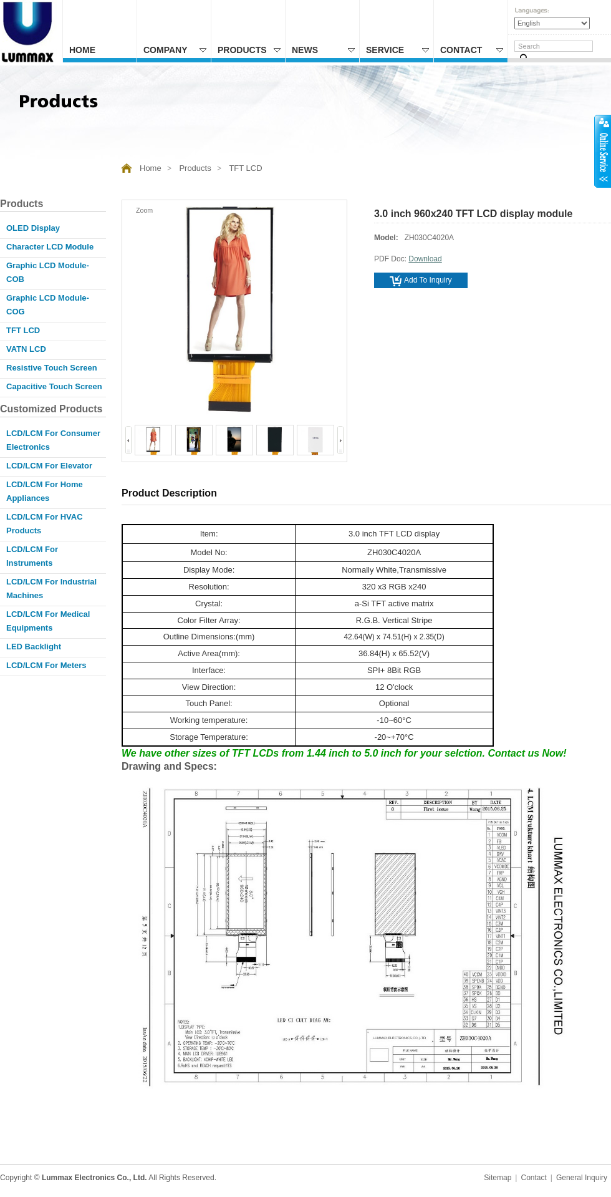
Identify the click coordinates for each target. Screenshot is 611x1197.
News (323, 50)
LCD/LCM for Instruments (32, 556)
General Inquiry (581, 1177)
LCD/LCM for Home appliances (44, 491)
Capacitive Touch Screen (54, 386)
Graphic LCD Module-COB (47, 272)
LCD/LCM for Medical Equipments (48, 620)
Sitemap (497, 1177)
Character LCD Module (50, 246)
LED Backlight (33, 646)
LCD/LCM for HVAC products (44, 523)
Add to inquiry (421, 280)
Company (174, 50)
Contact (471, 50)
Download (424, 258)
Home (82, 50)
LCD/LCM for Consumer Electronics (53, 440)
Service (397, 50)
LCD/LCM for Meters (46, 665)
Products (249, 50)
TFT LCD (245, 168)
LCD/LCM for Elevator (49, 465)
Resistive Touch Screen (51, 367)
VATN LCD (26, 349)
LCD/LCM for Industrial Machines (51, 588)
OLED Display (33, 228)
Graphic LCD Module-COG (47, 304)
